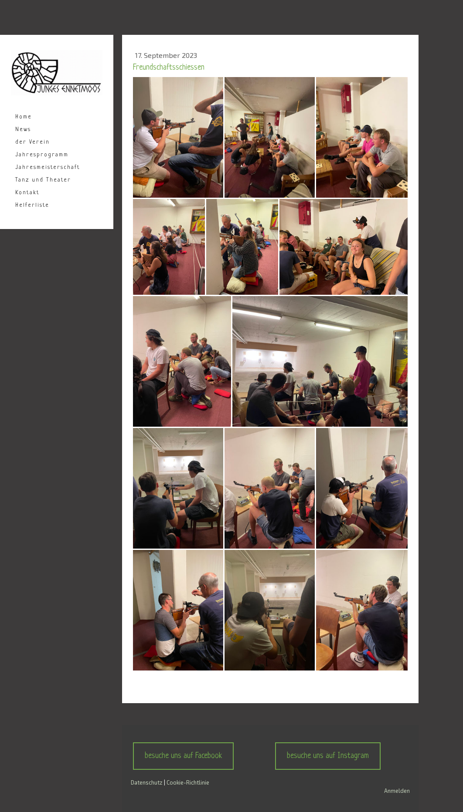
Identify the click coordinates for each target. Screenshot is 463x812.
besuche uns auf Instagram (328, 755)
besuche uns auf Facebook (183, 755)
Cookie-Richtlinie (188, 782)
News (23, 129)
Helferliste (32, 205)
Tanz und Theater (43, 180)
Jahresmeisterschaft (47, 167)
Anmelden (397, 790)
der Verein (32, 142)
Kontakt (27, 192)
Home (23, 117)
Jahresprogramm (41, 155)
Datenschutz (147, 782)
